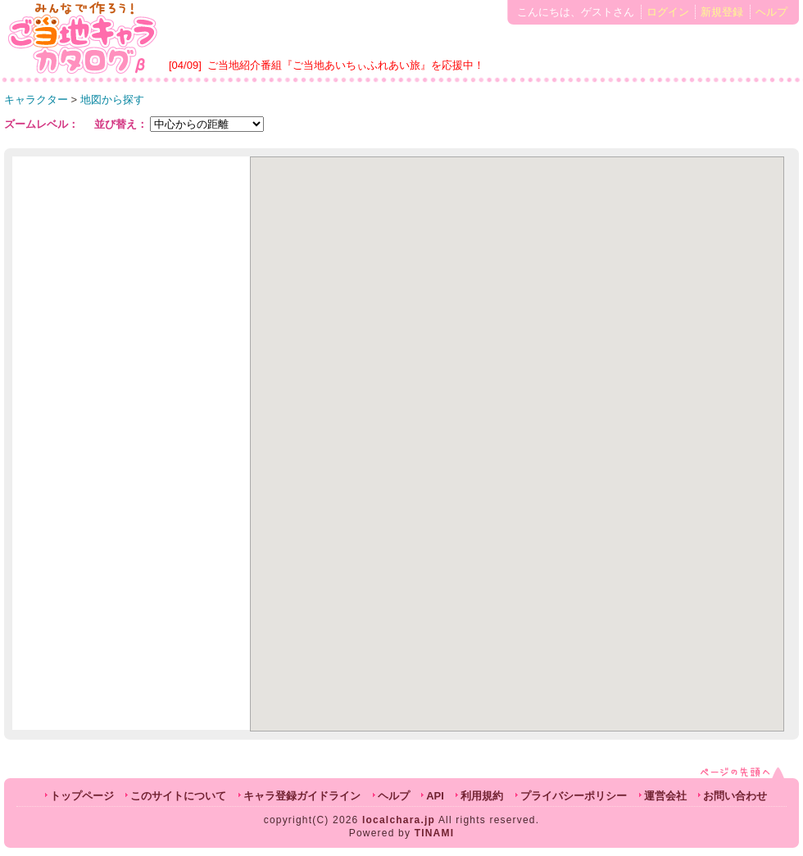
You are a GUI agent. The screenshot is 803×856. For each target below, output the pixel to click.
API (435, 796)
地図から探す (112, 99)
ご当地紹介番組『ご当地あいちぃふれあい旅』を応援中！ (345, 65)
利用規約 (481, 796)
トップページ (82, 796)
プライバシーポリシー (573, 796)
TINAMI (435, 833)
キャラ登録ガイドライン (302, 796)
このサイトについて (178, 796)
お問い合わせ (735, 796)
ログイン (667, 12)
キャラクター (36, 99)
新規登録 (722, 12)
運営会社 (665, 796)
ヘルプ (771, 12)
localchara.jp (398, 820)
